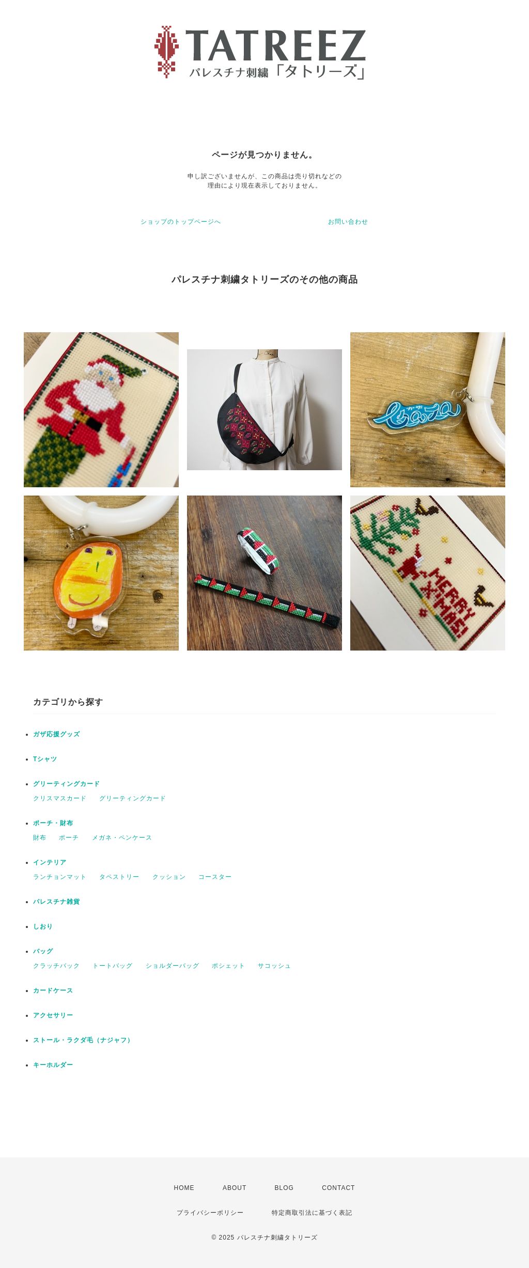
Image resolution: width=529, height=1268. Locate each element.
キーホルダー (53, 1065)
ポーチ (69, 837)
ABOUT (234, 1188)
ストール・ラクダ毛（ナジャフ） (83, 1040)
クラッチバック (56, 965)
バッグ (43, 951)
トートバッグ (112, 965)
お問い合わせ (348, 221)
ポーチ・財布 (53, 823)
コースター (215, 876)
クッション (169, 876)
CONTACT (338, 1188)
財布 (39, 837)
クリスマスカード (60, 798)
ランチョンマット (60, 876)
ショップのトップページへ (181, 221)
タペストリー (119, 876)
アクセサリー (53, 1015)
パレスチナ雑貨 (56, 901)
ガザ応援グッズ (56, 734)
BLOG (284, 1188)
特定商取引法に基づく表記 (312, 1212)
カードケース (53, 990)
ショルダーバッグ (172, 965)
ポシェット (228, 965)
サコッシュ (274, 965)
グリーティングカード (66, 783)
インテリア (50, 862)
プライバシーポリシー (210, 1212)
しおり (43, 926)
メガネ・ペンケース (122, 837)
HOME (184, 1188)
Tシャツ (45, 759)
